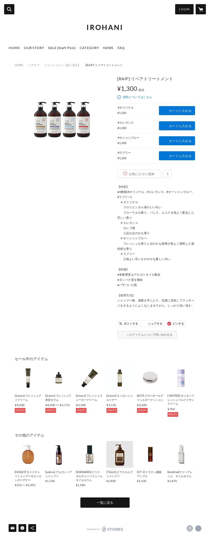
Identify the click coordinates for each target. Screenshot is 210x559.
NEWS (108, 48)
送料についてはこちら (137, 97)
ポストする (131, 323)
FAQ (121, 48)
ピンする (178, 323)
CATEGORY (89, 48)
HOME (14, 48)
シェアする (155, 323)
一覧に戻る (105, 502)
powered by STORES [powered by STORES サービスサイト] (105, 529)
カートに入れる (180, 110)
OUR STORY (34, 48)
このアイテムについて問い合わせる (149, 334)
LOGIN (184, 9)
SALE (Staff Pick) (62, 48)
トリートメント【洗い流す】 (62, 65)
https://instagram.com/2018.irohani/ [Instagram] (190, 528)
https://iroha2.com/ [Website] (198, 528)
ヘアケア (34, 65)
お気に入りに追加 (141, 174)
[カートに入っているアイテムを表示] (201, 9)
